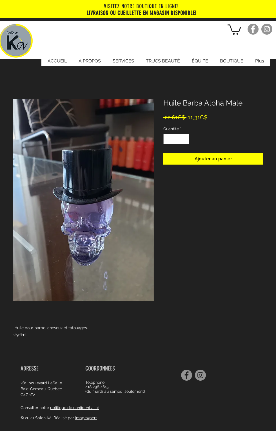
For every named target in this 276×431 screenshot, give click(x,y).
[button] (234, 29)
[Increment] (184, 139)
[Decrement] (167, 139)
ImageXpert (86, 418)
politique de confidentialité (74, 407)
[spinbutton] (176, 139)
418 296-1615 (97, 387)
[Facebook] (253, 29)
